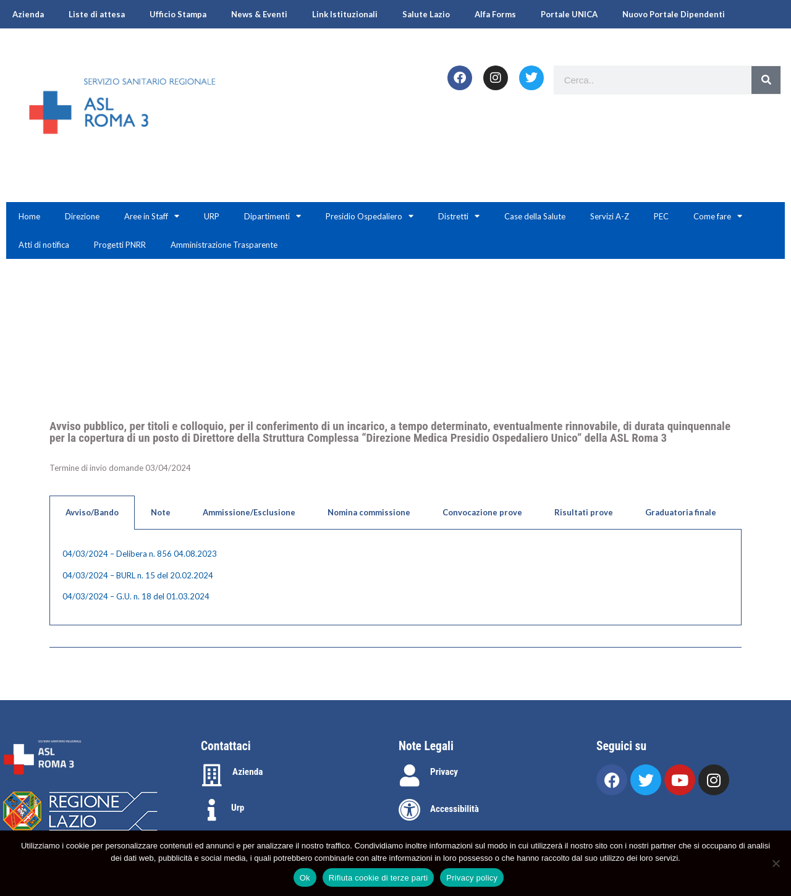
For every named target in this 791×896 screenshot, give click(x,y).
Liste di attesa (97, 14)
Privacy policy (471, 877)
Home (29, 216)
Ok (305, 877)
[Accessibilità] (410, 810)
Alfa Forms (495, 14)
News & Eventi (259, 14)
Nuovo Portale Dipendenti (673, 14)
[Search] (765, 80)
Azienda (28, 14)
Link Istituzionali (345, 14)
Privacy (444, 771)
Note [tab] (161, 512)
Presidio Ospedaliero (369, 216)
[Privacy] (410, 775)
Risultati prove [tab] (583, 512)
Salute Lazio (426, 14)
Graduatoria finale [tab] (680, 512)
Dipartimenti (272, 216)
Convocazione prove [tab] (482, 512)
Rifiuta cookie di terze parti (378, 877)
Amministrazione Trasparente (224, 245)
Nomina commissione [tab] (369, 512)
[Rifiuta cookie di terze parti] (775, 863)
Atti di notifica (44, 245)
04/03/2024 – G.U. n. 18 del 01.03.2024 (135, 596)
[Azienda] (212, 775)
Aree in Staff (151, 216)
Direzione (82, 216)
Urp (237, 807)
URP (211, 216)
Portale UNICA (569, 14)
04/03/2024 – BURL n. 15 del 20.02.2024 (137, 575)
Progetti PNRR (120, 245)
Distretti (459, 216)
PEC (661, 216)
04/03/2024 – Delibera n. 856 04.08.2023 (139, 554)
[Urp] (212, 810)
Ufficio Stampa (178, 14)
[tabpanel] (395, 577)
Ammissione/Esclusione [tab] (249, 512)
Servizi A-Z (609, 216)
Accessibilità (454, 808)
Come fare (717, 216)
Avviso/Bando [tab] (92, 512)
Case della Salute (534, 216)
